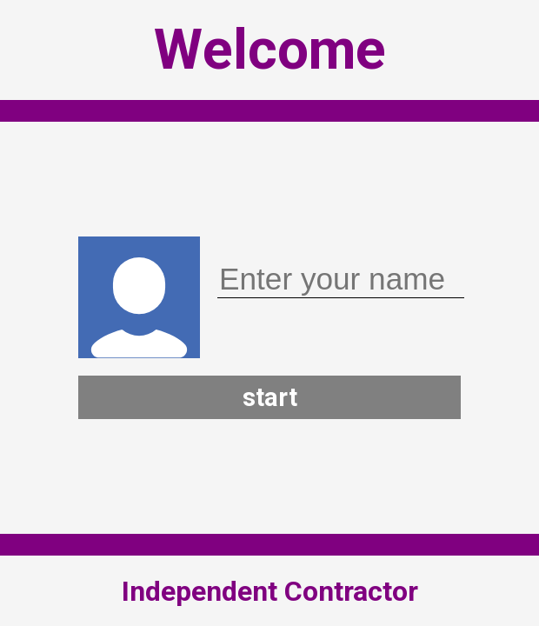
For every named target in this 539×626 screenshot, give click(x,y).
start (270, 397)
